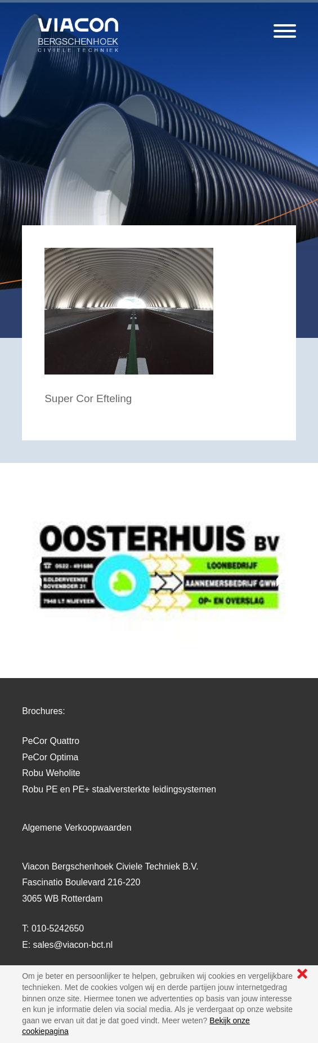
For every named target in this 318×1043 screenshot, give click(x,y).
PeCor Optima (50, 757)
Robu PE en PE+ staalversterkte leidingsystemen (119, 789)
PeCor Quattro (50, 741)
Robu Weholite (51, 773)
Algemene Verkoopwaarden (76, 827)
